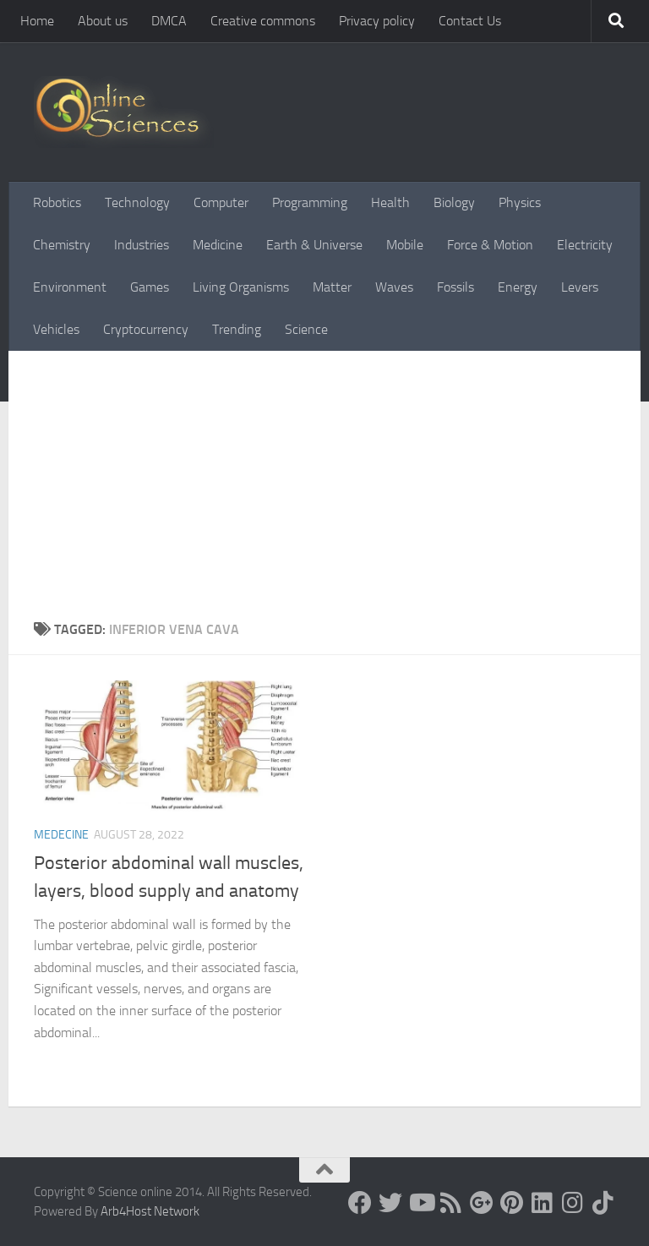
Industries (141, 245)
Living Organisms (241, 287)
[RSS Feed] (451, 1203)
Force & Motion (490, 245)
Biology (454, 202)
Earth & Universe (314, 245)
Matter (332, 287)
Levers (579, 287)
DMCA (169, 21)
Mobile (404, 245)
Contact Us (470, 21)
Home (37, 21)
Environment (69, 287)
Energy (517, 287)
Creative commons (262, 21)
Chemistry (61, 245)
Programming (309, 202)
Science (306, 329)
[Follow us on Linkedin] (542, 1203)
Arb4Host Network (150, 1211)
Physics (520, 202)
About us (103, 21)
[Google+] (482, 1203)
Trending (236, 329)
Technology (137, 202)
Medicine (218, 245)
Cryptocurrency (145, 329)
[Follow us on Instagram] (573, 1203)
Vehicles (56, 329)
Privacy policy (377, 21)
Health (390, 202)
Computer (221, 202)
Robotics (57, 202)
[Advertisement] (324, 492)
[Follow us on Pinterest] (512, 1203)
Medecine (61, 835)
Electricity (585, 245)
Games (149, 287)
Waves (394, 287)
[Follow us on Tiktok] (603, 1203)
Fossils (455, 287)
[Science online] (360, 1203)
